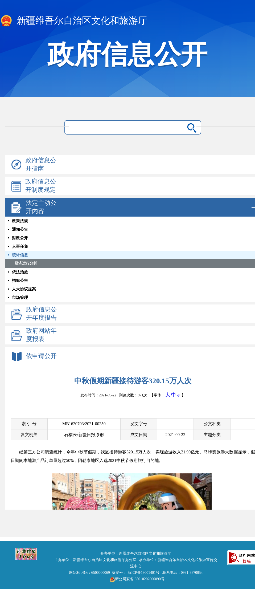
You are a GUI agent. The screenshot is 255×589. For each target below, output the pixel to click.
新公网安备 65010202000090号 (135, 579)
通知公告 (20, 229)
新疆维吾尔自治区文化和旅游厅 (73, 21)
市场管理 (20, 297)
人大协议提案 (24, 289)
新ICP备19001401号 (143, 573)
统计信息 (20, 255)
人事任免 (20, 246)
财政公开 (20, 238)
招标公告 (20, 280)
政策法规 (20, 221)
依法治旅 (20, 272)
